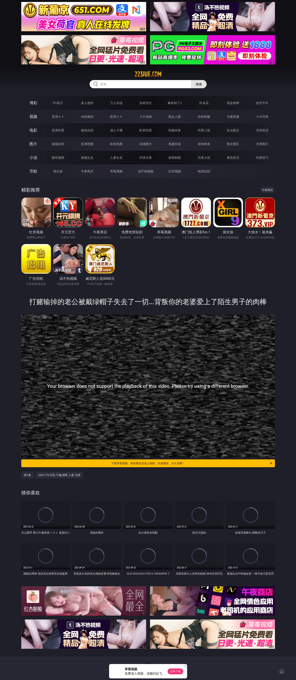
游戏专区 (145, 103)
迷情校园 (174, 157)
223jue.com (148, 74)
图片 (33, 143)
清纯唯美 (204, 144)
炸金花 (204, 103)
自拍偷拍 (87, 116)
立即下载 (175, 671)
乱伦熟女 (233, 130)
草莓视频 (116, 171)
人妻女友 (116, 157)
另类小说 (204, 157)
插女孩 (58, 171)
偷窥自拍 (58, 144)
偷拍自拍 (87, 130)
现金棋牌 (233, 103)
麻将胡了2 (175, 103)
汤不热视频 (145, 171)
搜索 (199, 84)
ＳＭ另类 (262, 116)
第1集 (27, 475)
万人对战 (116, 103)
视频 (33, 116)
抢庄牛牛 (262, 103)
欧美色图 (116, 144)
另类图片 (262, 144)
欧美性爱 (145, 130)
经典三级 (204, 130)
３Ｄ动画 (145, 116)
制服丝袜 (174, 130)
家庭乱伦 (87, 157)
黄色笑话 (233, 157)
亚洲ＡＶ (58, 116)
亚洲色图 (87, 144)
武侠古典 (145, 157)
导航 (33, 171)
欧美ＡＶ (116, 116)
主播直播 (233, 116)
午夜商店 (87, 171)
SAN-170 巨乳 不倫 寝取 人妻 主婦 (59, 475)
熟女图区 (233, 144)
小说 (33, 157)
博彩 (33, 102)
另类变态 (262, 130)
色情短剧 (204, 171)
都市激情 (58, 157)
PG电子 (58, 103)
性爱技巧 (262, 157)
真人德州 (87, 103)
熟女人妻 (174, 116)
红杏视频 (174, 171)
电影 (33, 130)
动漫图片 (145, 144)
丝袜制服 (204, 116)
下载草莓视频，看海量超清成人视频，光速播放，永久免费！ (192, 463)
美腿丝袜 (174, 144)
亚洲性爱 (58, 130)
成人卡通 (116, 130)
